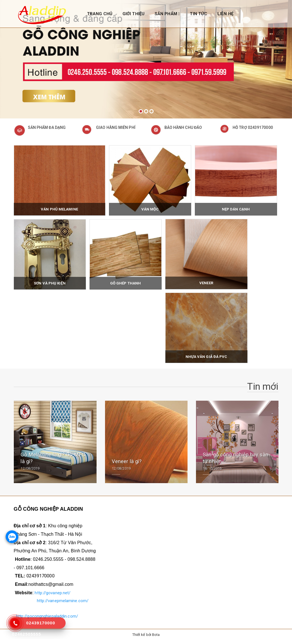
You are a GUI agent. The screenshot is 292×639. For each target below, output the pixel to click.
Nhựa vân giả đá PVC (206, 355)
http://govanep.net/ (52, 591)
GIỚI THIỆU (133, 13)
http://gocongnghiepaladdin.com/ (47, 614)
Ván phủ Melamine (59, 208)
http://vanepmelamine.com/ (63, 599)
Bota (156, 633)
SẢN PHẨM (167, 13)
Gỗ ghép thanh (125, 282)
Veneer (206, 282)
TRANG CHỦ (99, 13)
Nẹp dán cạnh (236, 208)
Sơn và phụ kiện (50, 282)
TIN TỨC (198, 13)
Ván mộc (150, 208)
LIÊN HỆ (225, 13)
